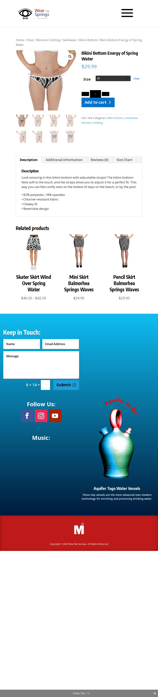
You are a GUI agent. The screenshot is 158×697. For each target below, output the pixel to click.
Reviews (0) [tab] (99, 160)
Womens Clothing (48, 40)
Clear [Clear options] (137, 78)
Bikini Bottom (88, 40)
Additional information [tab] (64, 160)
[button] (70, 56)
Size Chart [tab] (124, 160)
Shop (29, 40)
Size (87, 79)
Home (20, 40)
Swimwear (70, 40)
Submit (63, 384)
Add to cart (95, 102)
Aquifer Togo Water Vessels (117, 488)
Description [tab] (29, 160)
